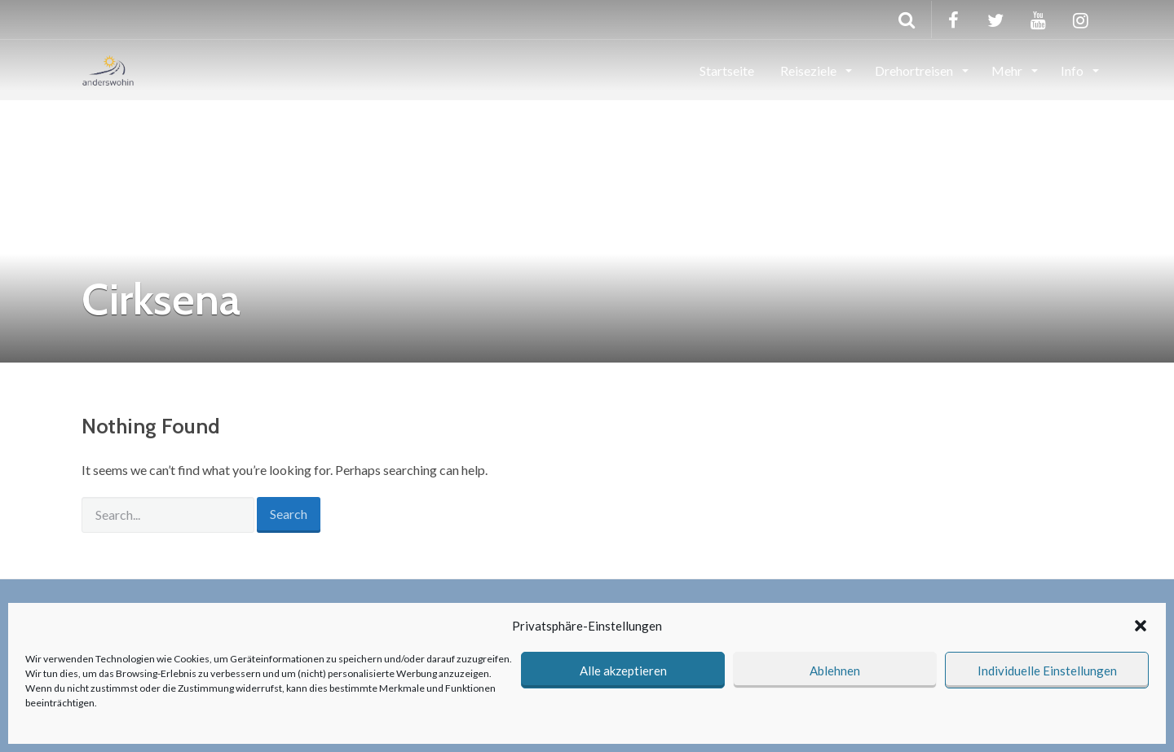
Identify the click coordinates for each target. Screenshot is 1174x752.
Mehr (1008, 70)
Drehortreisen (915, 70)
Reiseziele (809, 70)
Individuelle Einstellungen (1047, 670)
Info (1073, 70)
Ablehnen (835, 670)
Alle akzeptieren (623, 670)
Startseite (727, 70)
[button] (1140, 626)
